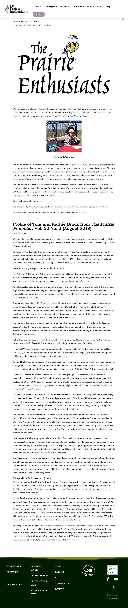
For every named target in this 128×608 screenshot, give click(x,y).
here (41, 201)
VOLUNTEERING (39, 575)
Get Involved (77, 7)
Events (89, 7)
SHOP (58, 566)
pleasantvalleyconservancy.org (61, 525)
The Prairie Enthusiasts (23, 25)
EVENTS (59, 572)
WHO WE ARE (13, 566)
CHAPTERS (12, 572)
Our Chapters (50, 7)
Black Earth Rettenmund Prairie (56, 175)
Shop (108, 7)
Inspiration (48, 25)
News (99, 7)
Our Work (63, 7)
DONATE (39, 14)
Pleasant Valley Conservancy (86, 164)
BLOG (58, 577)
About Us (36, 7)
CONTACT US (62, 583)
